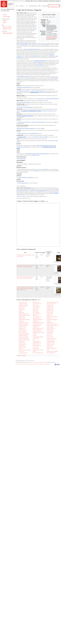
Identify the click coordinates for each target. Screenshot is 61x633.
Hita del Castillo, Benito (51, 352)
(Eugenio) (31, 187)
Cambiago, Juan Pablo (23, 325)
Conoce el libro (6, 16)
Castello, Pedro (50, 322)
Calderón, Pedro (22, 316)
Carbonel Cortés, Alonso (37, 324)
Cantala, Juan (35, 309)
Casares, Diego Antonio (51, 303)
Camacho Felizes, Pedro (23, 322)
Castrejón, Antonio (50, 331)
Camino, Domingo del (23, 332)
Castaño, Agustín (50, 309)
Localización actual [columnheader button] (48, 252)
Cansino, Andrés (36, 308)
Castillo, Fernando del (51, 328)
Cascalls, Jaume (50, 305)
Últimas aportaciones (7, 33)
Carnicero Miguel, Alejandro (38, 336)
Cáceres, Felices (50, 336)
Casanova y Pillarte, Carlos (38, 352)
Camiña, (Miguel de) (22, 329)
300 (52, 31)
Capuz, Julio (35, 315)
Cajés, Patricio (21, 312)
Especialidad (43, 19)
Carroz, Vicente (36, 347)
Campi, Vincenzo (22, 342)
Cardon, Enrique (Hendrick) (38, 328)
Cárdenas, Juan (50, 347)
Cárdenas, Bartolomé (51, 341)
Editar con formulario (35, 5)
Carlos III (34, 335)
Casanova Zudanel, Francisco (52, 302)
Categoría (19, 355)
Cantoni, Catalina (36, 312)
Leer (29, 5)
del (38, 62)
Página (17, 5)
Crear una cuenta (52, 1)
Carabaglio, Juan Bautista (38, 319)
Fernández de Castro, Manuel (52, 351)
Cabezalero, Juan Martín (23, 305)
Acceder (57, 1)
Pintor (47, 19)
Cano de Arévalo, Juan (37, 303)
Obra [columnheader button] (25, 252)
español (28, 1)
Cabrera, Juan (21, 308)
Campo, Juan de (22, 345)
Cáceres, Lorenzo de (51, 339)
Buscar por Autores (7, 26)
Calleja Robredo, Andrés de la (24, 319)
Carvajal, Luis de (36, 348)
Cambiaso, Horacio (22, 326)
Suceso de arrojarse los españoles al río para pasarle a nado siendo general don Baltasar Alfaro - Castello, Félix (25, 288)
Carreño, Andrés (36, 344)
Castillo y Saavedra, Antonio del (53, 325)
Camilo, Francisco (22, 331)
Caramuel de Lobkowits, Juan (38, 322)
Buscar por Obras (7, 28)
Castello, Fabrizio (50, 313)
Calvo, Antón (21, 321)
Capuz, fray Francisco (37, 313)
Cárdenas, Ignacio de (51, 344)
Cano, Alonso (35, 305)
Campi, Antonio (22, 341)
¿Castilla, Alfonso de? (23, 303)
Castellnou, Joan (50, 312)
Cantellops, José (36, 310)
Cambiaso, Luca (22, 328)
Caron (34, 339)
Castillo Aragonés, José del (52, 323)
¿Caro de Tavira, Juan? (23, 302)
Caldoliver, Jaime (22, 318)
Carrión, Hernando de (37, 345)
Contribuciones (45, 1)
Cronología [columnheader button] (42, 252)
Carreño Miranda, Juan (37, 342)
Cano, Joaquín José (36, 306)
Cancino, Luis (21, 351)
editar (47, 201)
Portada (4, 14)
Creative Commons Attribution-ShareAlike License (36, 362)
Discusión (40, 1)
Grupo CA (50, 32)
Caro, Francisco (36, 338)
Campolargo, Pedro (22, 347)
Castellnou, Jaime (50, 310)
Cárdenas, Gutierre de (51, 342)
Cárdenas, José (50, 345)
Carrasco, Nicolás (36, 341)
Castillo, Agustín (50, 326)
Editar (41, 5)
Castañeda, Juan (50, 308)
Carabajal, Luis (35, 321)
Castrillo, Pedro (50, 332)
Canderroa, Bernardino (23, 352)
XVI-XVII (47, 23)
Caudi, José (49, 335)
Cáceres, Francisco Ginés (52, 338)
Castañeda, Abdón (50, 306)
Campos (20, 348)
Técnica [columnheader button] (37, 252)
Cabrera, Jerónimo (22, 306)
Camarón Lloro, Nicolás (23, 324)
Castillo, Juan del (50, 329)
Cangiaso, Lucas (36, 302)
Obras (4, 22)
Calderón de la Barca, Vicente (24, 315)
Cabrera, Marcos (22, 309)
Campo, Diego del (22, 344)
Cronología (43, 23)
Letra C (56, 31)
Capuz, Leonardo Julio (37, 316)
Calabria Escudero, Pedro (23, 313)
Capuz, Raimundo (36, 318)
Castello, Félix (49, 315)
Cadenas (20, 310)
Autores (24, 355)
